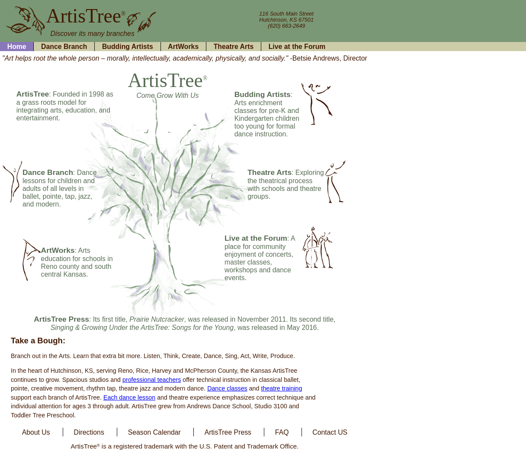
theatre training (281, 388)
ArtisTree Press (228, 432)
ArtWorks (183, 46)
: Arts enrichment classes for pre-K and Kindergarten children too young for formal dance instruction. (266, 114)
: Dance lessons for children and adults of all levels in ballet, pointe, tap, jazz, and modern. (59, 188)
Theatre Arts (234, 46)
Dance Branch (64, 46)
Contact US (329, 432)
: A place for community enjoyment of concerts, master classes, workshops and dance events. (260, 258)
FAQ (282, 432)
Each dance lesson (129, 397)
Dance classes (227, 388)
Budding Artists (127, 46)
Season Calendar (154, 432)
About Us (36, 432)
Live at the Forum (297, 46)
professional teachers (151, 379)
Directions (89, 432)
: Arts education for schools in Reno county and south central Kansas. (77, 262)
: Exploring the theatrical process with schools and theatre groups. (285, 184)
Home (16, 46)
